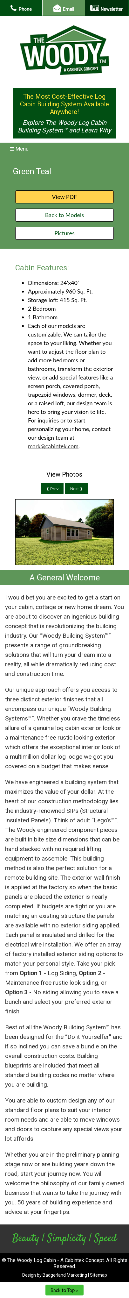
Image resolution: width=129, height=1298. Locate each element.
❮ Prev (52, 488)
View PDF (64, 196)
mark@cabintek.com (53, 446)
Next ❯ (76, 488)
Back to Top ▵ (65, 1290)
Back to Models (64, 214)
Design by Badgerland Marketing (54, 1275)
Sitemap (98, 1275)
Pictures (64, 233)
